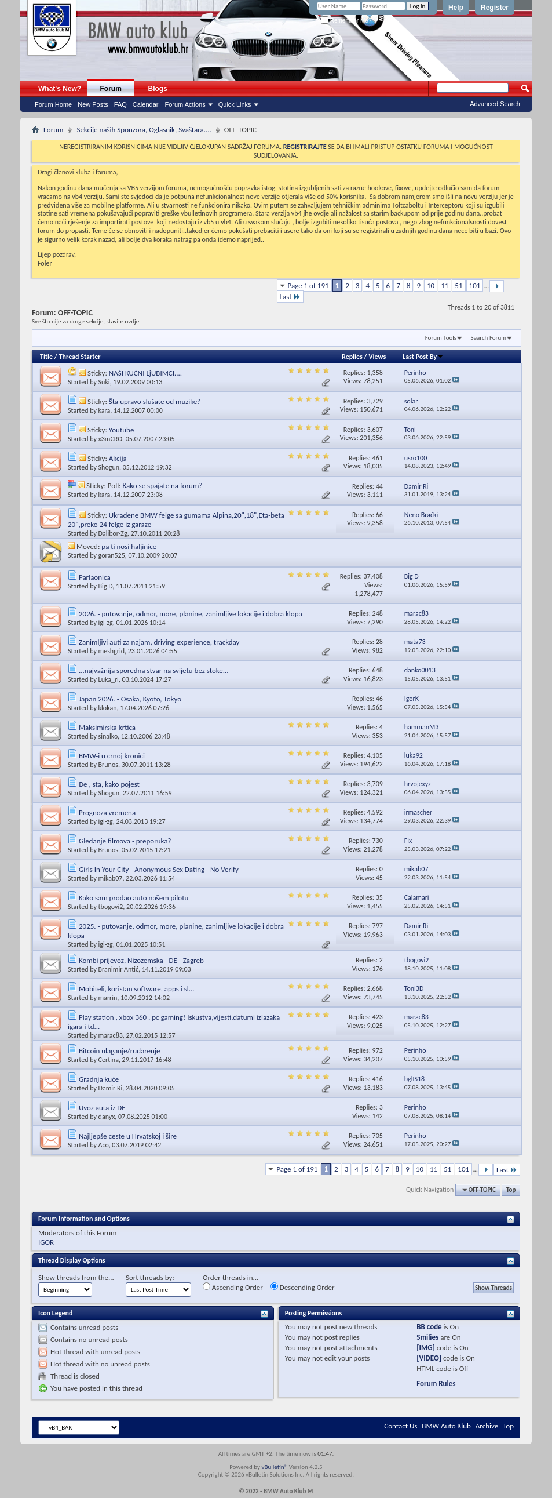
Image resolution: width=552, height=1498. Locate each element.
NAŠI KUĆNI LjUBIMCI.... (145, 373)
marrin (108, 998)
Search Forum (489, 337)
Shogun (108, 467)
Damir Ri (110, 1088)
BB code (428, 1326)
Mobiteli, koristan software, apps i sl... (137, 988)
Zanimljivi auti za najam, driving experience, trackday (159, 642)
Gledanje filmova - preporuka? (125, 841)
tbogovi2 (110, 907)
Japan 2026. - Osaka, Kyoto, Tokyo (130, 699)
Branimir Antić (118, 969)
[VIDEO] (428, 1358)
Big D (105, 586)
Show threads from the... (76, 1277)
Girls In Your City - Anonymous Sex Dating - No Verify (159, 869)
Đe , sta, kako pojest (109, 784)
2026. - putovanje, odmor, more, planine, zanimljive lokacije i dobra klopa (190, 613)
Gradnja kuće (99, 1079)
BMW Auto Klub (446, 1425)
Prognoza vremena (107, 812)
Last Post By (423, 356)
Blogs (157, 89)
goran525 (111, 555)
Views (377, 356)
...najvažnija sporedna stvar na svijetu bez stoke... (154, 670)
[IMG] (425, 1347)
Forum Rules (435, 1383)
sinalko (108, 736)
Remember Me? (346, 20)
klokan (107, 708)
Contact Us (400, 1425)
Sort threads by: (150, 1277)
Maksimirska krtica (107, 727)
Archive (487, 1425)
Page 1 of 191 (308, 285)
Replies (352, 356)
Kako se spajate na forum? (163, 485)
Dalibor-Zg (112, 533)
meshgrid (111, 651)
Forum (111, 89)
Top (511, 1190)
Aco (103, 1145)
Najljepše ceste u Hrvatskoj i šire (128, 1136)
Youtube (121, 430)
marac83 (110, 1035)
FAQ (120, 104)
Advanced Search (495, 103)
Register (495, 7)
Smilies (427, 1337)
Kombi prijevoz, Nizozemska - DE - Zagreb (141, 960)
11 (444, 285)
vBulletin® (274, 1467)
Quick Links (234, 104)
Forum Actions (184, 104)
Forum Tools (440, 337)
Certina (108, 1060)
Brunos (108, 765)
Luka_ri (108, 679)
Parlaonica (95, 577)
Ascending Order (233, 1287)
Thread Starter (80, 356)
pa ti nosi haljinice (128, 546)
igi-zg (105, 623)
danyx (106, 1116)
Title (46, 356)
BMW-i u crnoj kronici (112, 755)
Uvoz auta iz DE (102, 1107)
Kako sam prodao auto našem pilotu (133, 897)
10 (430, 285)
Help (455, 7)
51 (458, 285)
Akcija (118, 458)
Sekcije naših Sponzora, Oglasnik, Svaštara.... (143, 129)
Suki (104, 382)
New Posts (93, 104)
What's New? (59, 89)
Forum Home (53, 104)
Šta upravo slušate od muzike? (154, 401)
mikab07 (110, 878)
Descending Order (302, 1287)
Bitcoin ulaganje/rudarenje (119, 1050)
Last (290, 296)
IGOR (46, 1242)
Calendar (146, 104)
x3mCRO (110, 439)
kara (104, 410)
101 (475, 285)
